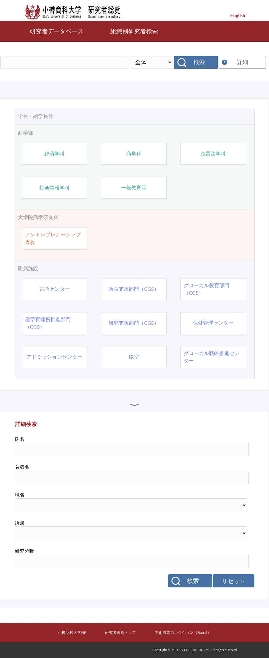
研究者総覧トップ (120, 632)
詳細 (242, 62)
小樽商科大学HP (72, 632)
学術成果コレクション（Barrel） (183, 632)
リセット (233, 581)
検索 (199, 62)
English (237, 15)
